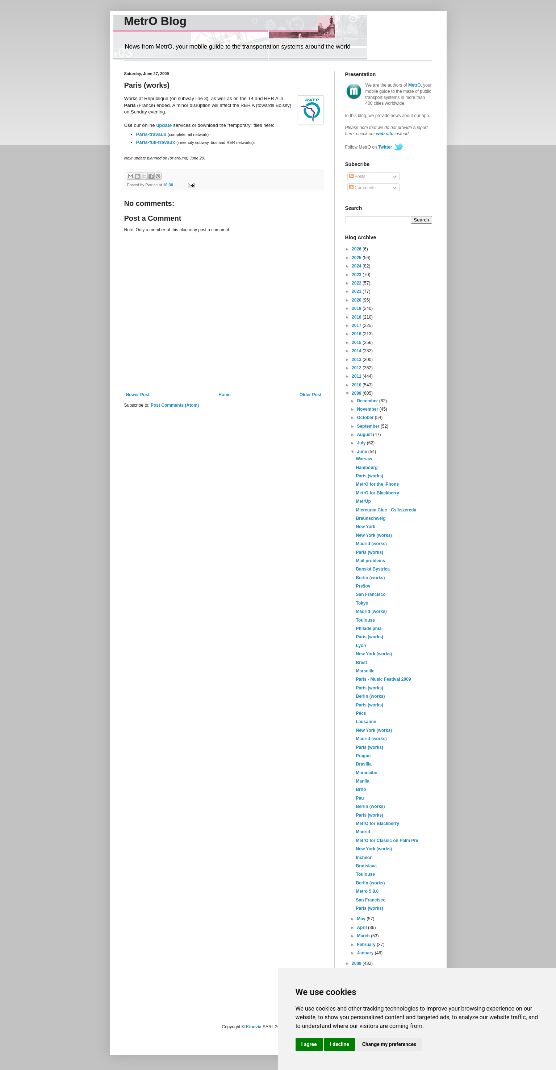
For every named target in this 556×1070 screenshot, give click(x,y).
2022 (357, 283)
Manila (362, 781)
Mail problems (370, 560)
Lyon (361, 645)
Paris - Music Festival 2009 (383, 679)
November (368, 409)
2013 (357, 359)
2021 (357, 291)
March (364, 935)
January (366, 952)
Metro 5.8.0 (367, 891)
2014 (357, 350)
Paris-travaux (151, 134)
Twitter (385, 147)
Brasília (363, 764)
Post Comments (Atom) (175, 405)
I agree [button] (309, 1044)
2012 (357, 367)
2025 (357, 257)
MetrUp (363, 501)
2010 (357, 384)
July (362, 442)
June (362, 451)
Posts (357, 176)
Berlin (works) (370, 577)
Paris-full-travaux (155, 142)
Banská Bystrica (372, 569)
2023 (357, 274)
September (368, 426)
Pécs (361, 713)
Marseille (365, 670)
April (362, 927)
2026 (357, 249)
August (365, 434)
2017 (357, 325)
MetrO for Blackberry (377, 492)
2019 (357, 308)
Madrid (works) (371, 543)
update (164, 125)
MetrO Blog (155, 21)
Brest (361, 662)
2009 (357, 393)
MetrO (414, 85)
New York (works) (374, 535)
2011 (357, 376)
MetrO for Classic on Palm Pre (387, 840)
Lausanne (366, 721)
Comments (362, 187)
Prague (363, 755)
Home (224, 394)
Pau (360, 798)
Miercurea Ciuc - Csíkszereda (386, 510)
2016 (357, 333)
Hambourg (366, 467)
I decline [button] (339, 1044)
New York (365, 526)
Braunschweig (370, 518)
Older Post (311, 394)
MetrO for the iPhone (377, 484)
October (366, 417)
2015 (357, 342)
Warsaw (364, 458)
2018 (357, 317)
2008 (357, 963)
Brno (361, 789)
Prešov (363, 586)
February (367, 944)
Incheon (364, 857)
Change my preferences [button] (389, 1044)
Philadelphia (368, 628)
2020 (357, 300)
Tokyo (362, 603)
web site (384, 133)
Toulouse (365, 620)
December (368, 400)
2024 (357, 266)
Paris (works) (369, 475)
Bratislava (366, 865)
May (362, 918)
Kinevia (254, 1026)
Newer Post (138, 394)
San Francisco (370, 594)
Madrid (363, 831)
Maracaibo (366, 772)
